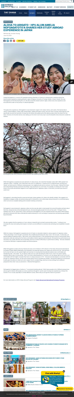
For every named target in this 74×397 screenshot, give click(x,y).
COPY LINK (20, 40)
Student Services (60, 7)
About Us (14, 7)
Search (66, 13)
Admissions (41, 7)
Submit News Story (53, 13)
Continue (34, 395)
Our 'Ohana (60, 13)
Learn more (39, 395)
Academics (22, 7)
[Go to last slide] (5, 69)
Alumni (18, 1)
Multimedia (39, 13)
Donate (70, 7)
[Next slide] (69, 69)
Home (20, 13)
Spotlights (32, 13)
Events (3, 1)
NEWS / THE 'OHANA (40, 1)
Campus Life (47, 13)
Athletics (11, 1)
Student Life (32, 7)
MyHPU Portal (27, 1)
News (25, 13)
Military (49, 7)
